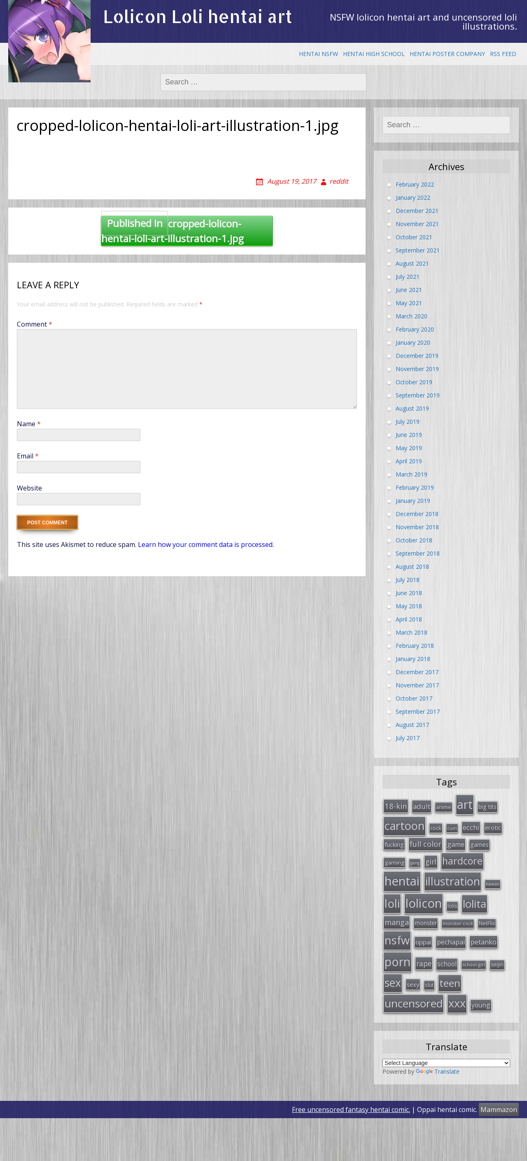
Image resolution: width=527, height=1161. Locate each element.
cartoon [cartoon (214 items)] (404, 825)
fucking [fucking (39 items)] (394, 844)
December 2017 (417, 672)
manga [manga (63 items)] (397, 922)
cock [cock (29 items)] (435, 828)
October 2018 (414, 540)
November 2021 (417, 224)
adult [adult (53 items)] (421, 806)
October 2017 (414, 698)
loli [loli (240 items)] (392, 903)
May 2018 (409, 606)
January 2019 (413, 501)
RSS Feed (503, 54)
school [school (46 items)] (447, 963)
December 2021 (417, 211)
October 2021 (414, 237)
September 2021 (418, 250)
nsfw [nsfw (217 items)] (397, 940)
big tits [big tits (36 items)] (487, 807)
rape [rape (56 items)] (423, 963)
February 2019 (415, 487)
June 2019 (409, 435)
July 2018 (408, 580)
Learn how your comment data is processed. (206, 544)
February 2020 (415, 329)
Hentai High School (374, 54)
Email (28, 455)
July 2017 (408, 738)
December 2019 (417, 356)
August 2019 (412, 408)
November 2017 (417, 685)
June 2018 (409, 593)
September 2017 (418, 711)
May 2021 (409, 303)
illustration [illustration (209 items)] (452, 881)
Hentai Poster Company (447, 54)
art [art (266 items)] (465, 804)
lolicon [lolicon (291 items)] (424, 903)
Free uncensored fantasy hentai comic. (351, 1109)
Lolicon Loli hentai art (197, 16)
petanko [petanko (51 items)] (484, 941)
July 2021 (408, 276)
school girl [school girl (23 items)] (473, 964)
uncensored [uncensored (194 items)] (414, 1003)
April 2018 (409, 619)
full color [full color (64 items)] (425, 844)
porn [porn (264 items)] (397, 961)
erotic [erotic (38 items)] (493, 827)
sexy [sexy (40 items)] (413, 984)
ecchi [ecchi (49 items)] (471, 827)
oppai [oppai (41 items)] (423, 942)
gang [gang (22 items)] (415, 863)
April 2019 (409, 461)
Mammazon (498, 1109)
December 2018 (417, 514)
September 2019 (418, 395)
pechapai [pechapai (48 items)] (451, 941)
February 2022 (415, 184)
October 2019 (414, 382)
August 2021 (412, 263)
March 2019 (411, 474)
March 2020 (411, 316)
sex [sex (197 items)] (393, 982)
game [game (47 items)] (455, 844)
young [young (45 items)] (480, 1004)
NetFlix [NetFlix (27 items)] (487, 923)
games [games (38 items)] (479, 844)
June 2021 (409, 290)
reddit (338, 181)
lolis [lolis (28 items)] (452, 905)
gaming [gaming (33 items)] (394, 862)
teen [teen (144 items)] (449, 983)
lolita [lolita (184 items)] (474, 903)
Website (29, 488)
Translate (437, 1071)
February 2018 (415, 645)
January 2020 (413, 342)
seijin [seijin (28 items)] (497, 964)
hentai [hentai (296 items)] (402, 881)
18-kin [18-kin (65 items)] (396, 806)
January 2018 (413, 659)
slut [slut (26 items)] (429, 984)
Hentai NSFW (318, 54)
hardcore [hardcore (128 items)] (462, 860)
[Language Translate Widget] (446, 1063)
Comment (34, 324)
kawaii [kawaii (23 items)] (492, 884)
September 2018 (418, 553)
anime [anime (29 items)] (443, 807)
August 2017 (412, 725)
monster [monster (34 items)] (426, 923)
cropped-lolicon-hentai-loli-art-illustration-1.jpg (172, 230)
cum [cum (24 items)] (452, 828)
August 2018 (412, 566)
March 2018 (411, 632)
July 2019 (408, 421)
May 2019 (409, 448)
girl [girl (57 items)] (430, 862)
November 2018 (417, 527)
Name (29, 423)
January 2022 (413, 197)
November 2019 (417, 369)
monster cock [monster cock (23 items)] (458, 923)
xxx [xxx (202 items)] (457, 1003)
